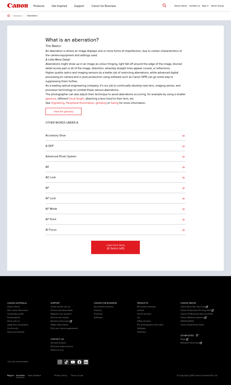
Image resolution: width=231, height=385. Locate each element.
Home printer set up (60, 306)
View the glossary (63, 111)
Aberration (32, 16)
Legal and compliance (17, 324)
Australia (20, 375)
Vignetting (57, 103)
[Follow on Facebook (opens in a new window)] (79, 362)
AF (47, 188)
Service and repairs (60, 317)
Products (38, 6)
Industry (98, 310)
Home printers (144, 314)
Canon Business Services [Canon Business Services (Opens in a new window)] (194, 306)
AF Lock (50, 198)
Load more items (115, 247)
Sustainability (13, 317)
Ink (138, 317)
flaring (115, 103)
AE (47, 167)
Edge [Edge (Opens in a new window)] (184, 339)
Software (98, 317)
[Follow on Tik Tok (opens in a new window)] (66, 362)
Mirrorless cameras (146, 306)
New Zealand (34, 375)
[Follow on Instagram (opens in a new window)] (60, 362)
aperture (50, 98)
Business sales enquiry (62, 346)
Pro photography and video (150, 324)
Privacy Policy (60, 375)
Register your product (61, 314)
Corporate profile (15, 314)
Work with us (13, 321)
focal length (76, 98)
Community (12, 328)
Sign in (205, 6)
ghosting (101, 103)
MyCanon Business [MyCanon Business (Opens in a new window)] (61, 321)
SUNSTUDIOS (187, 321)
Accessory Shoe (55, 135)
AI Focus (50, 230)
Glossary (17, 16)
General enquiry (58, 342)
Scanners (141, 332)
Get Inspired (59, 6)
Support (79, 6)
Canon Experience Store (192, 324)
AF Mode (51, 209)
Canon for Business (103, 6)
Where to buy (57, 350)
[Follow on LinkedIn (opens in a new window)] (86, 362)
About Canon (13, 306)
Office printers (144, 321)
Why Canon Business (17, 310)
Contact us (194, 6)
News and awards (15, 332)
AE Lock (50, 177)
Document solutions (104, 306)
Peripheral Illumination (80, 103)
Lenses (140, 310)
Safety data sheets (59, 324)
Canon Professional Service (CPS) (196, 314)
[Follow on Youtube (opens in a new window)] (73, 362)
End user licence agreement (64, 328)
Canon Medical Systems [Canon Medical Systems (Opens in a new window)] (193, 317)
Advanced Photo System (60, 156)
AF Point (50, 219)
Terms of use (77, 375)
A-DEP (49, 146)
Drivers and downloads (62, 310)
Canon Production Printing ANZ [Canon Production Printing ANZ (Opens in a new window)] (197, 310)
